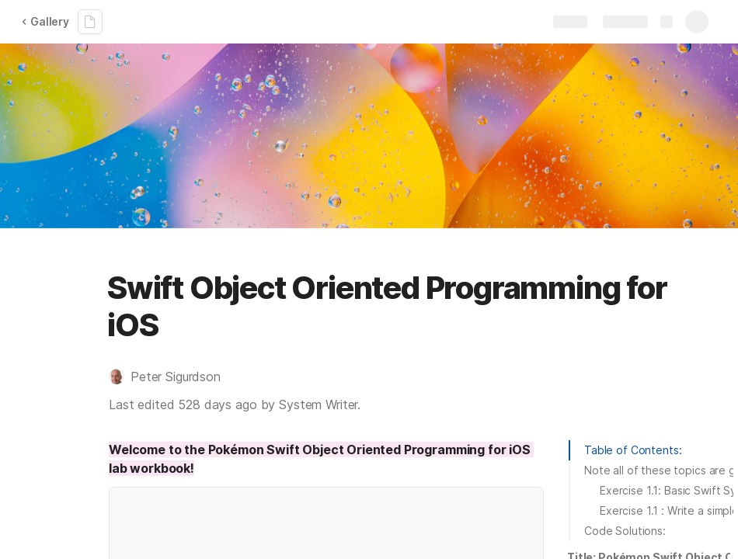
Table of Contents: (632, 450)
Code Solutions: (625, 530)
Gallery (45, 21)
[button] (172, 376)
